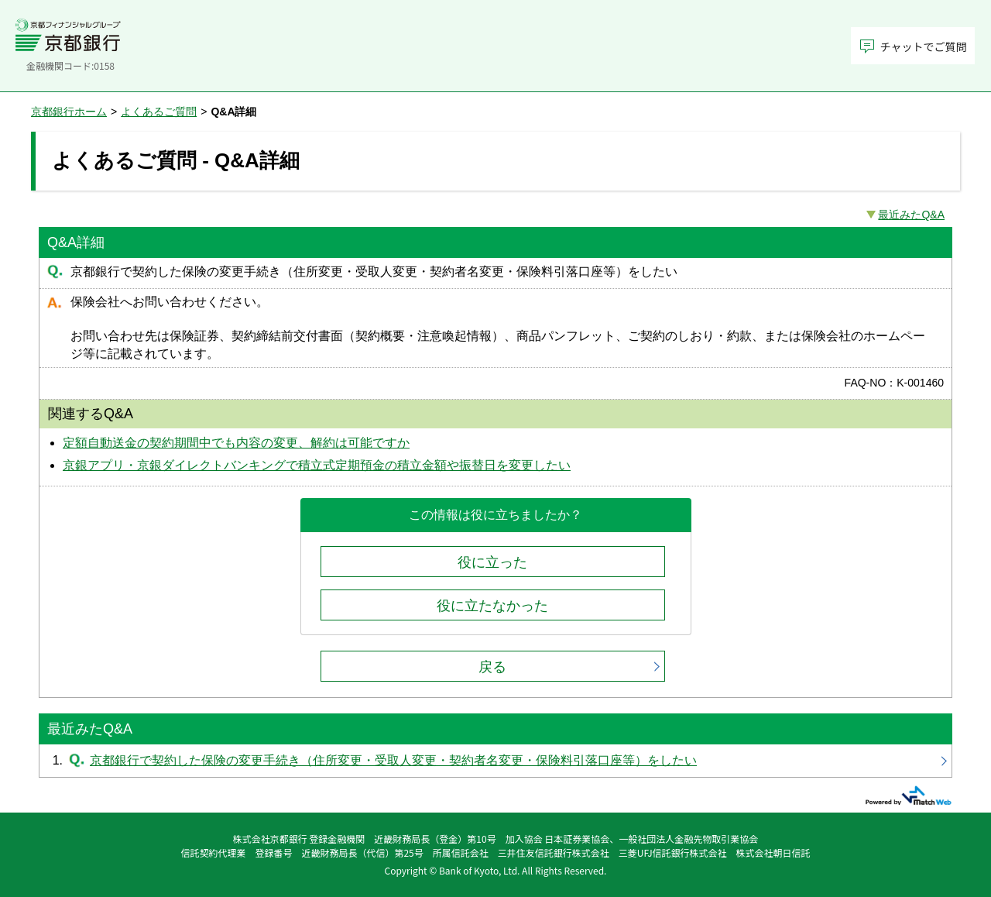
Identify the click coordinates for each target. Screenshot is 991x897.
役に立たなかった (492, 605)
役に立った (492, 562)
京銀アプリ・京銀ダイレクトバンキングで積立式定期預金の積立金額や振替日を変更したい (317, 465)
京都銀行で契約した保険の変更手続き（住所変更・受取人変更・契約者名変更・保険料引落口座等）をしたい (495, 760)
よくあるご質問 (159, 111)
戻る (492, 667)
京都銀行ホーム (69, 111)
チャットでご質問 (923, 46)
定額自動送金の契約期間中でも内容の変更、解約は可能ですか (236, 442)
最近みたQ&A (911, 214)
